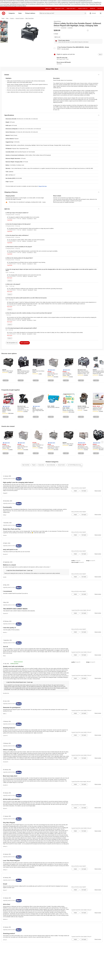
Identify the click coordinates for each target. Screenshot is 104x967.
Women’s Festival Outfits (55, 4)
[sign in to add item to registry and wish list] (100, 54)
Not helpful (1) (29, 305)
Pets (85, 2)
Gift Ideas (75, 2)
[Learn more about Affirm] (78, 63)
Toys (26, 2)
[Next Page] (102, 369)
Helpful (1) (24, 305)
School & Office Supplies (59, 2)
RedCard (11, 5)
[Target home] (3, 13)
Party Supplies (69, 2)
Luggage (13, 2)
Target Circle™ (48, 8)
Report (35, 218)
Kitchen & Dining (48, 0)
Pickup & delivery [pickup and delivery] (30, 13)
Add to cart (57, 37)
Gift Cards (81, 2)
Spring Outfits (35, 4)
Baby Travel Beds (29, 18)
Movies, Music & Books (46, 2)
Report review (98, 490)
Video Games (36, 2)
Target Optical (9, 4)
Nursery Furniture (20, 18)
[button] (51, 370)
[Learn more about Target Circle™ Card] (78, 58)
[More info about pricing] (87, 30)
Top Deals (64, 4)
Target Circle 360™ (71, 8)
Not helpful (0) (30, 218)
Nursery (12, 18)
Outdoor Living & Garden (59, 0)
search (85, 13)
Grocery (68, 0)
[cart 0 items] (100, 13)
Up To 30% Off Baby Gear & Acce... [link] (75, 464)
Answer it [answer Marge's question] (10, 294)
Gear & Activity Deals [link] (51, 464)
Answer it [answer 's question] (10, 324)
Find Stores (23, 5)
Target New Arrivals (5, 0)
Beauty (86, 0)
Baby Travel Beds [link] (25, 464)
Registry (6, 5)
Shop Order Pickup (88, 4)
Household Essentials (75, 0)
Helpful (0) (24, 218)
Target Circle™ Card (59, 8)
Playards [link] (34, 464)
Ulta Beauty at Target (91, 2)
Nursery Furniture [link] (61, 464)
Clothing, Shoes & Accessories (28, 0)
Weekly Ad (80, 4)
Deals (14, 4)
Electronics (30, 2)
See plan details (65, 48)
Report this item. (43, 186)
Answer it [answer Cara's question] (10, 338)
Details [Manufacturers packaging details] (44, 202)
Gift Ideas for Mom (15, 0)
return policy (60, 202)
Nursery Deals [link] (41, 464)
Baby (82, 0)
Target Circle (16, 5)
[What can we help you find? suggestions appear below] (63, 13)
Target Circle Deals (72, 4)
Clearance (19, 4)
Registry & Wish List (82, 8)
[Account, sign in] (93, 13)
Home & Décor (40, 0)
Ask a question (24, 342)
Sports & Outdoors (20, 2)
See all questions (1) (12, 342)
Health (4, 2)
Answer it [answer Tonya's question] (10, 309)
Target (2, 18)
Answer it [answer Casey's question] (10, 280)
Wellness (8, 2)
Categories (12, 13)
